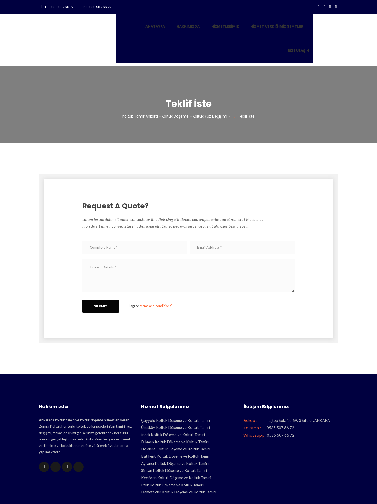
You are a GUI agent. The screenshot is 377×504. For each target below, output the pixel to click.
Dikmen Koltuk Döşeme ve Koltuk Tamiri (175, 410)
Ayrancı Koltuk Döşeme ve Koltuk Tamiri (175, 431)
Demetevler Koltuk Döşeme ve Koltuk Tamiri (178, 460)
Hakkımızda (164, 29)
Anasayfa (131, 29)
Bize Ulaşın (302, 29)
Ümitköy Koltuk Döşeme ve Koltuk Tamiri (175, 396)
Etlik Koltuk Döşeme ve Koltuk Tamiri (172, 453)
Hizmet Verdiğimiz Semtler (253, 29)
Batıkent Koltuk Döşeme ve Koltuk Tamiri (175, 424)
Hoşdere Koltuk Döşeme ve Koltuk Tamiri (175, 417)
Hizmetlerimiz (201, 29)
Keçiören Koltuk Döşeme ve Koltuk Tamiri (176, 446)
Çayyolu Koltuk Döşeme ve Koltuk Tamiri (175, 388)
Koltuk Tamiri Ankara (161, 492)
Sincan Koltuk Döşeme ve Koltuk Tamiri (174, 439)
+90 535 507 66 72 (57, 6)
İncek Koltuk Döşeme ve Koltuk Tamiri (173, 403)
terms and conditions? (158, 274)
